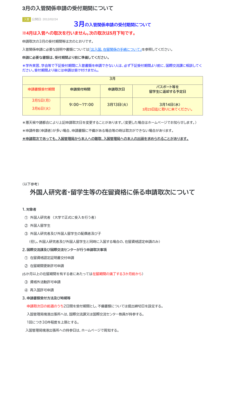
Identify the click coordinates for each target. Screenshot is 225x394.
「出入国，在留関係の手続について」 (115, 49)
